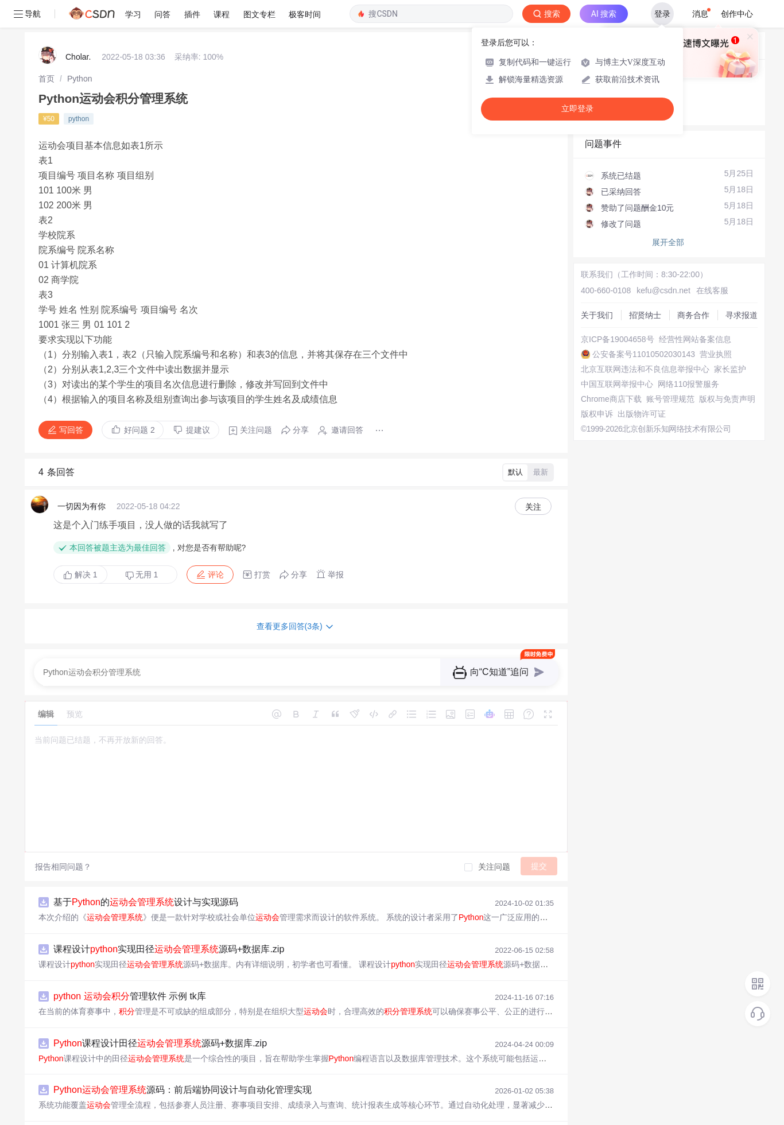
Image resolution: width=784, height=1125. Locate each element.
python (78, 91)
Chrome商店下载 (611, 371)
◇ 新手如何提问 (614, 72)
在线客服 (712, 262)
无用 (141, 547)
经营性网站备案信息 (695, 311)
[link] (46, 51)
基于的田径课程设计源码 (150, 1109)
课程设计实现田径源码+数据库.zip (168, 921)
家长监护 (730, 341)
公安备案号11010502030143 (643, 326)
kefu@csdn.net (663, 262)
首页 (46, 51)
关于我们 (597, 287)
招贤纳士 (645, 287)
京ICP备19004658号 (617, 311)
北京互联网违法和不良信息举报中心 (645, 341)
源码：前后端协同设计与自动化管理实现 (182, 1062)
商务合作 (693, 287)
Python (79, 51)
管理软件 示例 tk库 (129, 968)
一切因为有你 (81, 478)
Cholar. (78, 29)
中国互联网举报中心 (617, 356)
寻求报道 (741, 287)
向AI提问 (723, 19)
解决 (80, 547)
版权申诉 (597, 386)
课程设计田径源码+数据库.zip (160, 1016)
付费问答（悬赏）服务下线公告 (642, 46)
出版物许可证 (642, 386)
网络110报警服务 (688, 356)
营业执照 (716, 326)
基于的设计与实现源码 (145, 874)
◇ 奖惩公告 (606, 83)
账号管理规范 (670, 371)
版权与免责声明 (727, 371)
